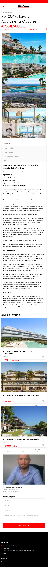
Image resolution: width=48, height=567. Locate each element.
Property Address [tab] (8, 148)
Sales (10, 12)
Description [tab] (7, 144)
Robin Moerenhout (12, 487)
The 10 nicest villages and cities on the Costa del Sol (18, 551)
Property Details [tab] (8, 152)
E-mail (3, 562)
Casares (7, 29)
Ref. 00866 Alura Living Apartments (21, 395)
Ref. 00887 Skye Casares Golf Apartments (17, 352)
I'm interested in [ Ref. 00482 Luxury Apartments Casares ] (24, 518)
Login (4, 553)
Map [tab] (4, 160)
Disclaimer (6, 548)
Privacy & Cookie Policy (10, 546)
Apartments (4, 12)
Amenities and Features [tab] (11, 156)
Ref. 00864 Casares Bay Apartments (21, 439)
